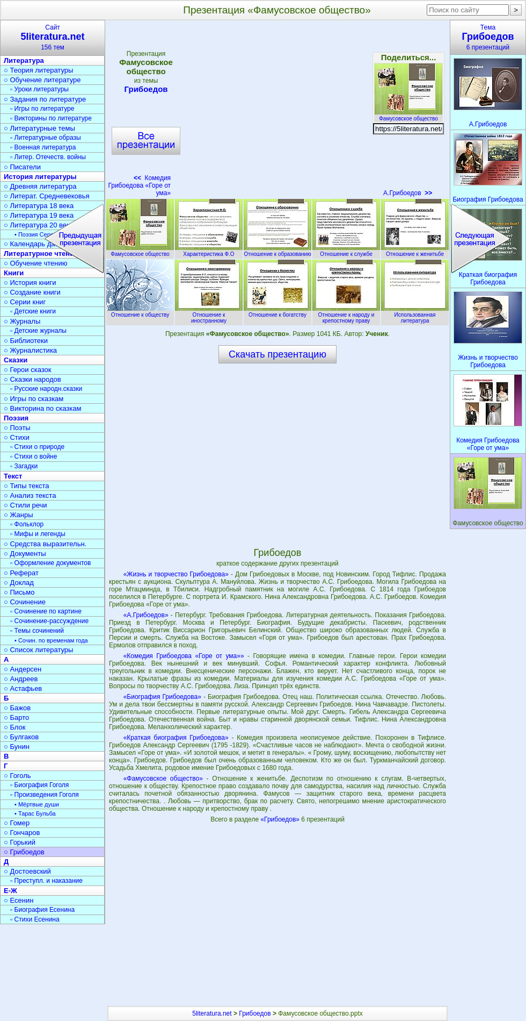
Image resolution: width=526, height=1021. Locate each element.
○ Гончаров (22, 833)
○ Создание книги (32, 292)
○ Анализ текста (30, 495)
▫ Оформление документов (50, 563)
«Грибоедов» (280, 819)
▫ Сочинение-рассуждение (49, 621)
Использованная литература (415, 315)
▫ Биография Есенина (42, 909)
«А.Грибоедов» (146, 615)
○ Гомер (17, 823)
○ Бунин (17, 746)
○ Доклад (19, 583)
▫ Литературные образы (45, 137)
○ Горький (19, 842)
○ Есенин (18, 900)
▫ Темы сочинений (37, 630)
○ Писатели (22, 167)
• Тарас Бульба (35, 813)
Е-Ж (10, 891)
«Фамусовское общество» (163, 778)
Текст (13, 476)
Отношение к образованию (277, 251)
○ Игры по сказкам (33, 399)
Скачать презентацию (277, 354)
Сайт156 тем (53, 37)
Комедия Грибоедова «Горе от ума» (139, 185)
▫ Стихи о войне (33, 456)
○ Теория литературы (38, 70)
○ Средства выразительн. (45, 544)
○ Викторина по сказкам (42, 408)
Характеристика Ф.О (209, 251)
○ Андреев (21, 679)
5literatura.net (211, 1013)
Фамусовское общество (408, 116)
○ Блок (15, 727)
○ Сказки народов (32, 379)
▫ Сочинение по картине (46, 611)
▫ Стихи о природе (37, 447)
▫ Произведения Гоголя (44, 794)
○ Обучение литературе (42, 80)
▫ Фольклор (26, 524)
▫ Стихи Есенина (35, 919)
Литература (24, 60)
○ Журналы (22, 321)
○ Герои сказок (28, 370)
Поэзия (16, 418)
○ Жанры (18, 515)
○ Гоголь (17, 776)
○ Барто (16, 717)
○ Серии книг (25, 302)
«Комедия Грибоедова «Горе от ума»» (183, 656)
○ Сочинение (25, 602)
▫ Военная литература (43, 147)
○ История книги (30, 283)
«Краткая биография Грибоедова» (176, 737)
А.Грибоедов (407, 193)
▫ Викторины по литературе (51, 118)
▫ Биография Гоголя (39, 785)
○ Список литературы (38, 650)
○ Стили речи (25, 505)
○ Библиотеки (26, 341)
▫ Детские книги (33, 311)
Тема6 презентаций (487, 37)
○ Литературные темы (39, 128)
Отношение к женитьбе (415, 251)
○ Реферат (21, 573)
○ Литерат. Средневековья (47, 196)
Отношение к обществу (140, 312)
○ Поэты (17, 428)
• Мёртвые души (36, 804)
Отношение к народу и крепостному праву (346, 315)
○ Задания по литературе (45, 99)
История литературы (40, 177)
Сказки (15, 360)
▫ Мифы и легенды (37, 534)
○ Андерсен (22, 669)
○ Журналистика (30, 350)
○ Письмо (19, 592)
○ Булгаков (21, 737)
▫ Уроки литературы (39, 89)
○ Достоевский (27, 871)
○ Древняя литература (40, 186)
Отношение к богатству (277, 312)
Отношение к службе (346, 251)
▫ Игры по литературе (42, 108)
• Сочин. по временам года (51, 640)
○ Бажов (17, 708)
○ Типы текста (26, 486)
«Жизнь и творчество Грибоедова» (176, 574)
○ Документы (25, 553)
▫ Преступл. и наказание (46, 880)
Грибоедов (146, 89)
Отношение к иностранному (209, 315)
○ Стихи (17, 437)
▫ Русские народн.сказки (46, 388)
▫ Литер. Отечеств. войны (48, 157)
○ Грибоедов (24, 852)
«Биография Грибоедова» (162, 697)
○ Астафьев (23, 688)
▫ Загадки (24, 466)
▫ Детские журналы (38, 330)
